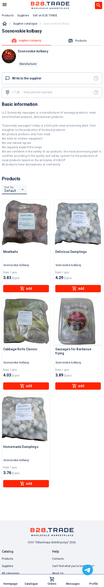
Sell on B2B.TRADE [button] (45, 15)
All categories (10, 573)
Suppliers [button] (23, 15)
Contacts (58, 558)
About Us (57, 573)
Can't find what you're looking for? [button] (73, 566)
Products (7, 558)
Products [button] (8, 15)
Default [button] (10, 191)
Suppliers (7, 566)
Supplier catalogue (25, 23)
